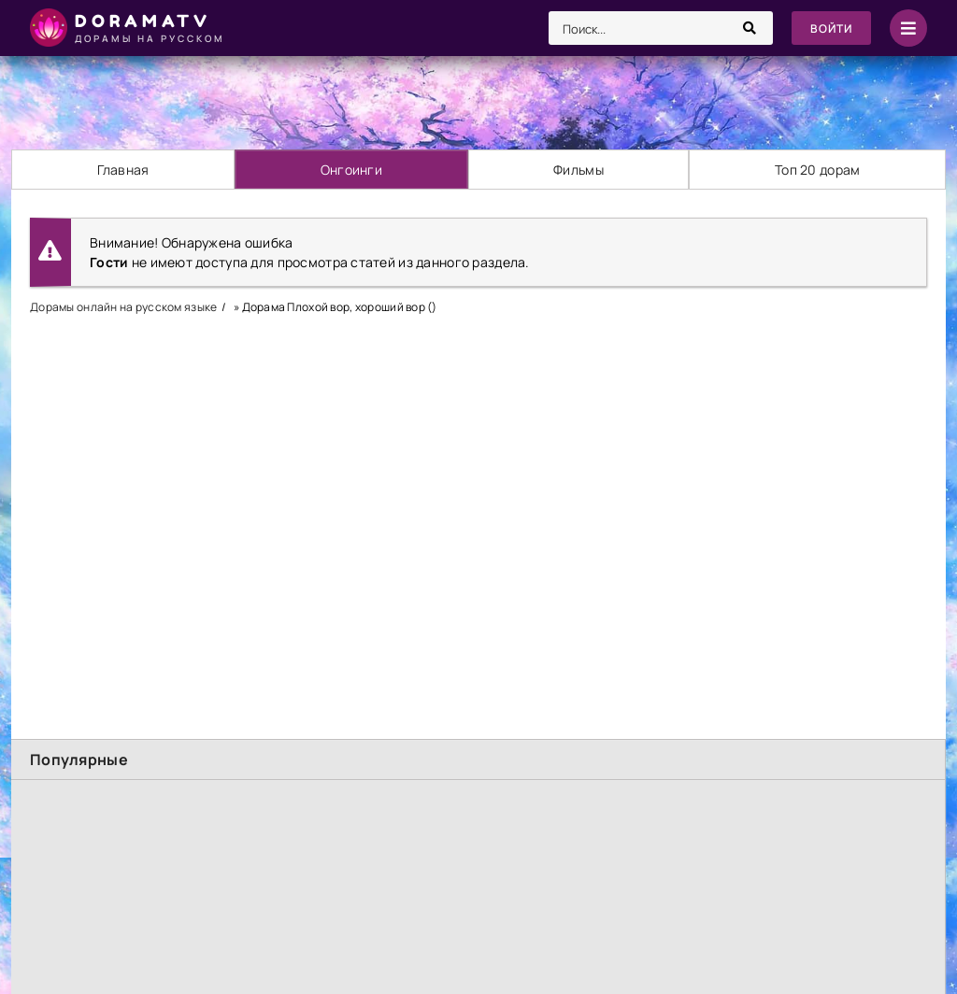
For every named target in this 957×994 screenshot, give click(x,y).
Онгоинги (351, 169)
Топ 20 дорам (817, 169)
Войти (831, 28)
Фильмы (578, 169)
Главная (123, 169)
